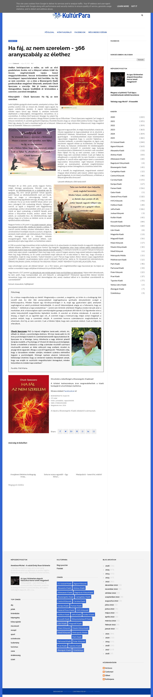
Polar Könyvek (117, 272)
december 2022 (111, 585)
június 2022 (109, 609)
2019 (107, 642)
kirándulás (15, 613)
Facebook (80, 32)
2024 (113, 134)
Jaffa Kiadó (115, 209)
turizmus (14, 647)
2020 (113, 117)
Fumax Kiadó (116, 188)
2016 (107, 654)
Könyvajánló (64, 32)
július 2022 (109, 605)
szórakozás (15, 639)
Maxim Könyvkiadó (119, 247)
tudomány (15, 643)
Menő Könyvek (117, 251)
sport (13, 634)
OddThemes (68, 691)
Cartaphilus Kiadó (118, 171)
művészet (15, 626)
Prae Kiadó (115, 276)
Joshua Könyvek (117, 213)
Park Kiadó (115, 264)
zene (13, 651)
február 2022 (110, 625)
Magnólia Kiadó (117, 234)
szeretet (12, 41)
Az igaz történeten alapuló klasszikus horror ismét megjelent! (135, 78)
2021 (113, 121)
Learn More (123, 6)
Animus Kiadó (116, 154)
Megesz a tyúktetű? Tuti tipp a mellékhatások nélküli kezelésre (125, 94)
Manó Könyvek (117, 243)
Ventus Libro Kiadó (118, 285)
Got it (134, 6)
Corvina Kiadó (116, 180)
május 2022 (109, 613)
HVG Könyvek (117, 201)
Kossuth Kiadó (117, 221)
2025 (113, 138)
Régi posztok (62, 565)
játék (13, 609)
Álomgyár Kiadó (117, 289)
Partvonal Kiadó (117, 268)
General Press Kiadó (119, 196)
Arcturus (108, 668)
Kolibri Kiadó (116, 217)
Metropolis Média (118, 255)
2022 (113, 125)
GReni (107, 675)
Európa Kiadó (116, 184)
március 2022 (110, 621)
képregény (15, 618)
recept (13, 630)
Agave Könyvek (117, 146)
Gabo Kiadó (115, 192)
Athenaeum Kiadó (118, 159)
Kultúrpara (109, 679)
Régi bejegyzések (97, 32)
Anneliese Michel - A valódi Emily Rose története (30, 565)
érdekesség (16, 655)
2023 (113, 129)
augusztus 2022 (111, 601)
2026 (107, 566)
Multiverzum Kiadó (118, 259)
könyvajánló (16, 622)
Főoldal (49, 32)
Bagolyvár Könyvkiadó (120, 163)
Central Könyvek (117, 175)
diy (12, 605)
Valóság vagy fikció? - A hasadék (124, 102)
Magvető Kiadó (117, 238)
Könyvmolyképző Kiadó (120, 226)
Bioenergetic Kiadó (118, 167)
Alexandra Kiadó (117, 150)
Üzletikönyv (116, 293)
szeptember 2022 (112, 597)
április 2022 (109, 617)
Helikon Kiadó (116, 205)
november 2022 (111, 589)
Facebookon (69, 391)
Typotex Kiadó (117, 280)
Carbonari (16, 63)
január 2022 (110, 629)
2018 (107, 646)
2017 (107, 650)
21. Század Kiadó (118, 142)
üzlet (13, 659)
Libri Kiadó (115, 230)
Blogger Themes (93, 691)
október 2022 (110, 593)
